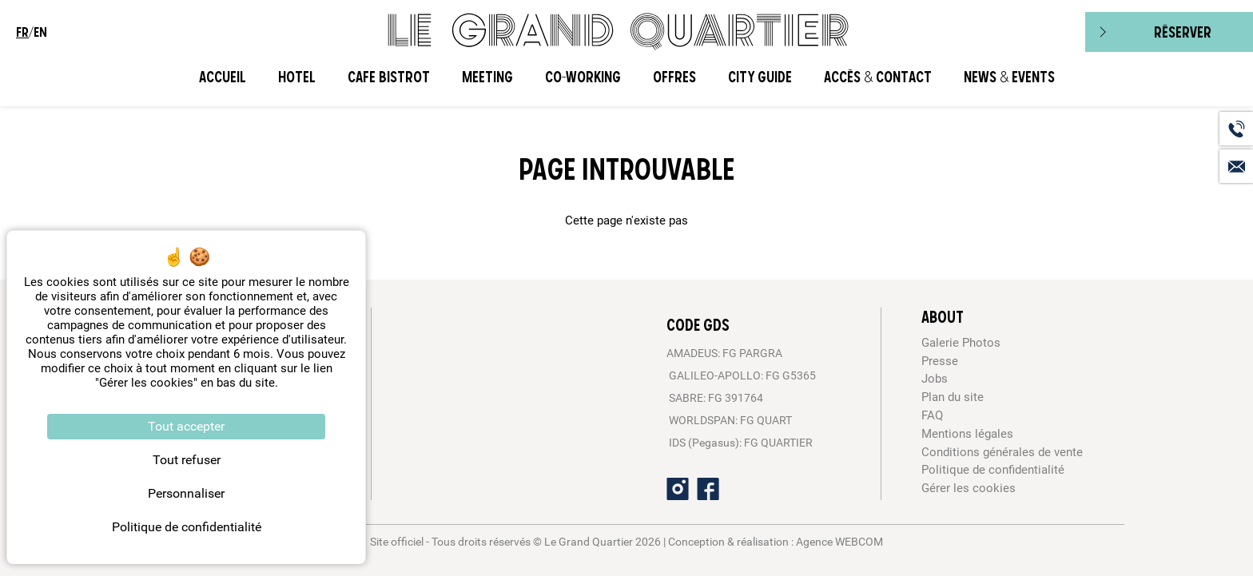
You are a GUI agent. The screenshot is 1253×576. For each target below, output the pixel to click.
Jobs (934, 378)
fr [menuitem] (22, 32)
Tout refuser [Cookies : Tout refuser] (187, 459)
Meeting (487, 77)
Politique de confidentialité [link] (186, 526)
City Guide (760, 77)
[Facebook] (708, 489)
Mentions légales (967, 434)
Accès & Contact (878, 77)
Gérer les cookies (968, 488)
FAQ (932, 415)
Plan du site (952, 397)
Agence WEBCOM (839, 541)
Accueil (222, 77)
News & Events (1009, 77)
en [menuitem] (40, 32)
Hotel (297, 77)
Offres (674, 77)
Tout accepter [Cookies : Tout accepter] (186, 426)
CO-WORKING (583, 77)
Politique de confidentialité (992, 470)
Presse (939, 361)
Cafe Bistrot (389, 77)
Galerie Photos (960, 343)
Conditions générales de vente (1002, 452)
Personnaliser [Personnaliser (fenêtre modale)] (186, 493)
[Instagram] (677, 489)
